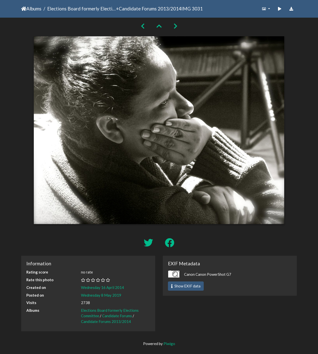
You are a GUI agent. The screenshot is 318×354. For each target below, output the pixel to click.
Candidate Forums (117, 316)
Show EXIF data (185, 286)
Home (23, 8)
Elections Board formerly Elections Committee (81, 8)
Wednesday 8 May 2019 (101, 295)
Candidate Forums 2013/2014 (150, 8)
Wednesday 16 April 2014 (102, 287)
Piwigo (169, 343)
